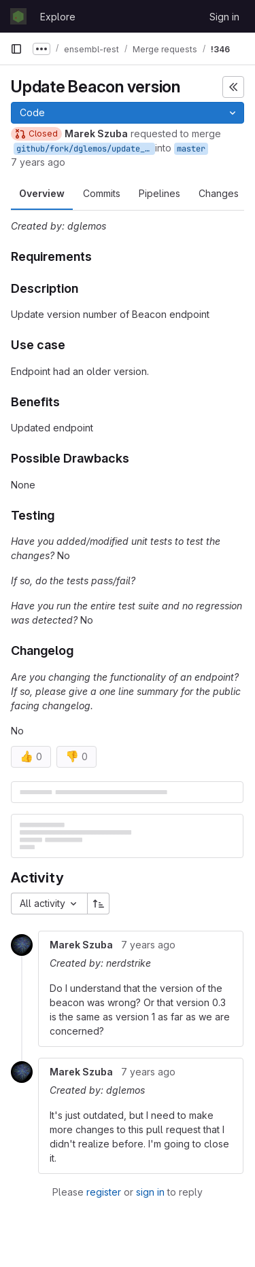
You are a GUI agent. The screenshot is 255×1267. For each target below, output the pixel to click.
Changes (219, 193)
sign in (150, 1192)
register (103, 1192)
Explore (57, 16)
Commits (101, 193)
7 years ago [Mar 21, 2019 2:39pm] (38, 162)
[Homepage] (18, 16)
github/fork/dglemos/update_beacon (85, 148)
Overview (42, 193)
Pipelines (159, 193)
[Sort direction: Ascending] (98, 903)
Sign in (224, 16)
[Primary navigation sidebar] (16, 49)
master (191, 148)
